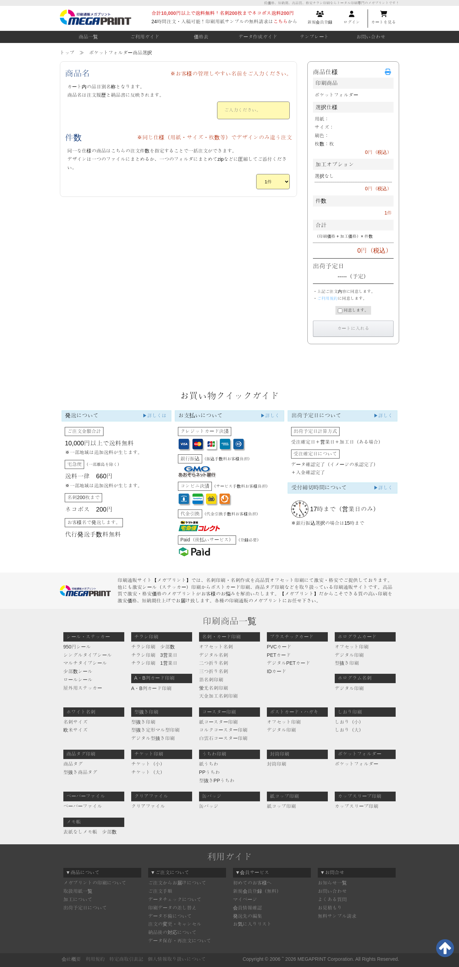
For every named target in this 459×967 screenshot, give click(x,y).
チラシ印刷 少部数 (153, 647)
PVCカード (279, 647)
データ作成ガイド (257, 37)
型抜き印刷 (347, 663)
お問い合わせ (370, 37)
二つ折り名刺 (213, 663)
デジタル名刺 (213, 655)
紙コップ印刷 (281, 806)
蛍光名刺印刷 (213, 688)
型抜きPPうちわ (217, 780)
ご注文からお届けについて (177, 883)
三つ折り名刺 (213, 671)
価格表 (201, 37)
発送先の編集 (247, 916)
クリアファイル (148, 806)
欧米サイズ (75, 730)
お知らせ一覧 (332, 883)
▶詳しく (270, 415)
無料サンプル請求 (337, 916)
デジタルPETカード (288, 663)
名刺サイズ (75, 722)
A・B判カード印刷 (151, 688)
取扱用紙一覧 (77, 891)
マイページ (245, 899)
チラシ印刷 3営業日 (154, 655)
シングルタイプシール (87, 655)
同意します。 (353, 310)
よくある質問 (332, 899)
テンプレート (314, 37)
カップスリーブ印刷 (356, 806)
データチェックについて (174, 899)
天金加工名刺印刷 (218, 696)
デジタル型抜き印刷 (153, 738)
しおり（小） (349, 722)
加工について (77, 899)
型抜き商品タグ (80, 772)
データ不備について (170, 916)
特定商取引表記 (126, 959)
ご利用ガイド (144, 37)
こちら (280, 21)
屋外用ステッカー (82, 688)
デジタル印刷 (349, 655)
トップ (67, 52)
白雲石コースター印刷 (223, 738)
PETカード (279, 655)
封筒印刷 (276, 764)
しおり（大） (349, 730)
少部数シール (77, 671)
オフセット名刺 (216, 647)
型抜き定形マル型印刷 (155, 730)
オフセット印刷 (352, 647)
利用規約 (95, 959)
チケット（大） (148, 772)
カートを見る (383, 17)
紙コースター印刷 (218, 722)
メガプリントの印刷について (94, 883)
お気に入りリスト (252, 924)
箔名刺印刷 (211, 679)
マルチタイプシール (85, 663)
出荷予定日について (85, 908)
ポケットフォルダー (356, 764)
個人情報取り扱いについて (177, 959)
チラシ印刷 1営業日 (154, 663)
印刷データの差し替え (172, 908)
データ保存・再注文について (179, 940)
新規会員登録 (319, 17)
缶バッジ (208, 806)
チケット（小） (148, 764)
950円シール (77, 647)
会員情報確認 (247, 908)
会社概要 (71, 959)
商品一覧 (88, 37)
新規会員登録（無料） (257, 891)
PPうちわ (209, 772)
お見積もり (330, 908)
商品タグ (73, 764)
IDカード (276, 671)
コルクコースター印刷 (223, 730)
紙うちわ (208, 764)
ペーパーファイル (82, 806)
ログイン (351, 17)
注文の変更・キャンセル (174, 924)
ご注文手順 (160, 891)
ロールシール (77, 679)
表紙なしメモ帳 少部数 (90, 832)
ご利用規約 (327, 298)
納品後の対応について (172, 932)
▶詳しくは (154, 415)
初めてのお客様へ (252, 883)
